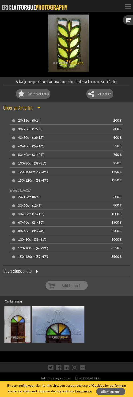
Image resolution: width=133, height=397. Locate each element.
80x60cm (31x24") (31, 155)
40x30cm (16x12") (31, 137)
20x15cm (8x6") (29, 120)
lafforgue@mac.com (56, 378)
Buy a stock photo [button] (17, 270)
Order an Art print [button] (18, 107)
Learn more (83, 391)
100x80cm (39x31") (32, 163)
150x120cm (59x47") (33, 180)
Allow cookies (110, 391)
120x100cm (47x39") (33, 172)
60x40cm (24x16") (31, 146)
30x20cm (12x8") (30, 129)
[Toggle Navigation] (128, 6)
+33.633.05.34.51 (88, 378)
